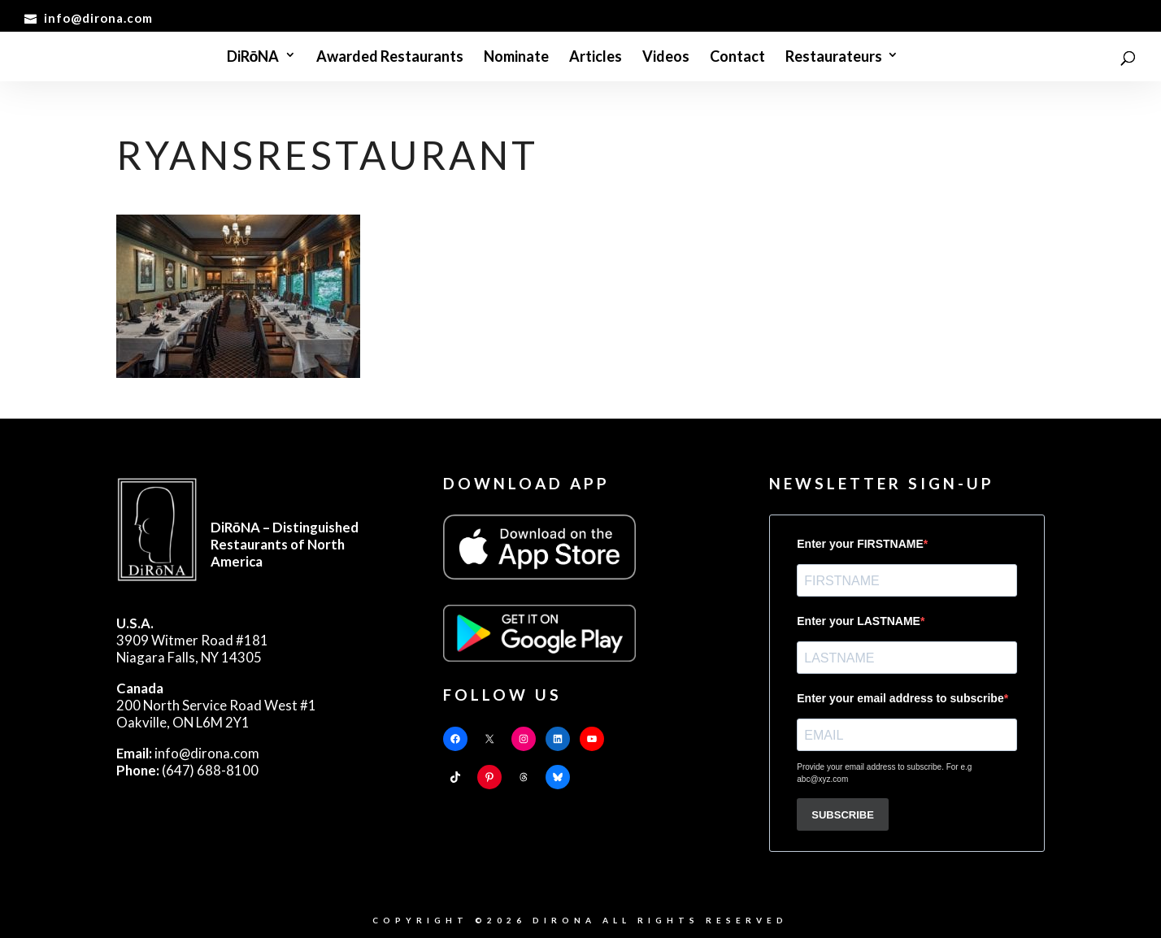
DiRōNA (253, 57)
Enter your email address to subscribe (900, 698)
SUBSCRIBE (842, 815)
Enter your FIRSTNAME (860, 543)
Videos (665, 57)
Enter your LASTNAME (858, 621)
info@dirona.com (187, 753)
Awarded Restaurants (389, 57)
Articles (595, 57)
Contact (737, 57)
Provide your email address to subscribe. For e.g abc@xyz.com (884, 773)
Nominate (516, 57)
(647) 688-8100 (187, 770)
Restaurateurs (833, 57)
